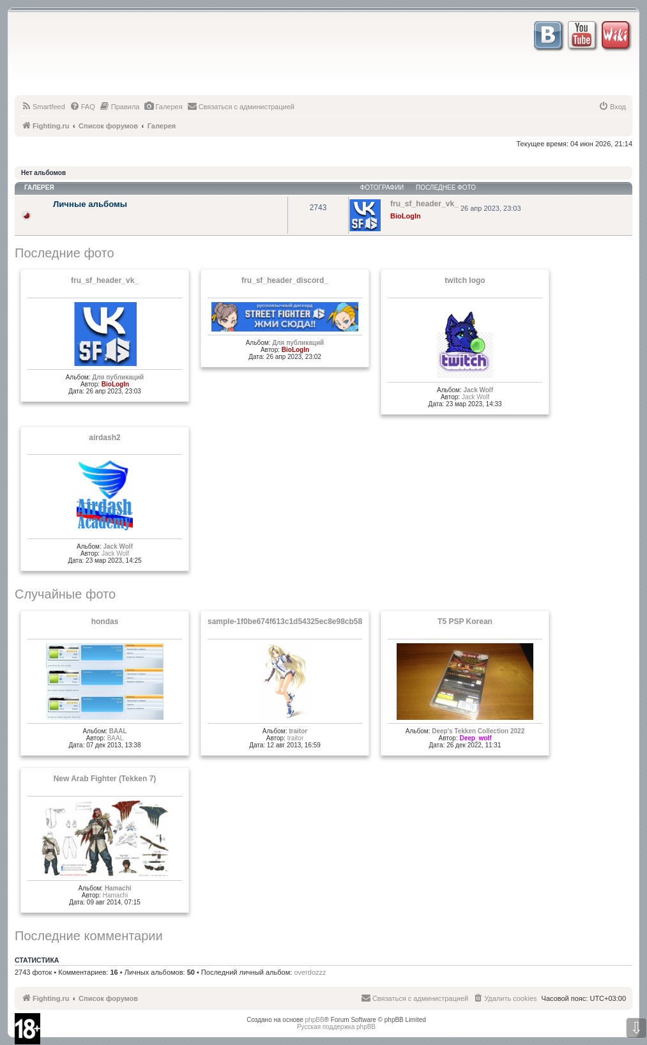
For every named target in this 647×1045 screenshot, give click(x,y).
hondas (105, 621)
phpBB (314, 1019)
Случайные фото (65, 594)
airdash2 (104, 437)
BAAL (118, 731)
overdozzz (310, 972)
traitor (298, 731)
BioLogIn (405, 216)
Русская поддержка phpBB (336, 1026)
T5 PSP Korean (465, 621)
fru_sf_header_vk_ (105, 280)
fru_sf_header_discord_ (284, 280)
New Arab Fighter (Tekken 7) (105, 778)
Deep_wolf (475, 738)
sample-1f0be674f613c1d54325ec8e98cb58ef (288, 621)
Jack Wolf (478, 389)
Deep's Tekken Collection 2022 (478, 731)
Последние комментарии (89, 936)
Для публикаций (118, 377)
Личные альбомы (90, 204)
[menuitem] (43, 106)
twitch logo (465, 280)
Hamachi (118, 888)
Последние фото (64, 253)
